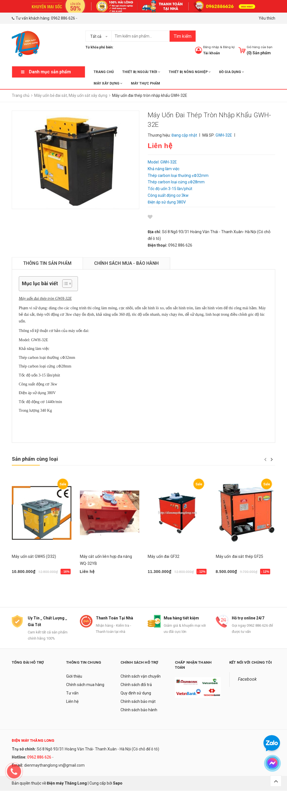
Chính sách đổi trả (136, 685)
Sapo (117, 783)
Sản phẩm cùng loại (35, 459)
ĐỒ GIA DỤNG (231, 72)
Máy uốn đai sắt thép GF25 (239, 556)
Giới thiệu (74, 676)
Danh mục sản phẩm (50, 71)
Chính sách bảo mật (138, 701)
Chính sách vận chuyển (141, 676)
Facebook (247, 679)
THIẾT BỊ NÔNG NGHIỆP (190, 72)
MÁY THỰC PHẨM (145, 83)
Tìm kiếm (182, 36)
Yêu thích (267, 18)
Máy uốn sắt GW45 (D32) (34, 556)
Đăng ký (229, 47)
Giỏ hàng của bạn (259, 47)
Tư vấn (72, 693)
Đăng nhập (211, 47)
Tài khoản (211, 53)
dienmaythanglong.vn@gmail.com (54, 765)
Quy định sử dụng (136, 693)
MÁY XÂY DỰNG (108, 83)
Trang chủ (104, 72)
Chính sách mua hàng (85, 685)
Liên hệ (72, 701)
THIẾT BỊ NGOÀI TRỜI (141, 72)
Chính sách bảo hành (139, 710)
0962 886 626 (63, 18)
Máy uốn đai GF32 (163, 556)
